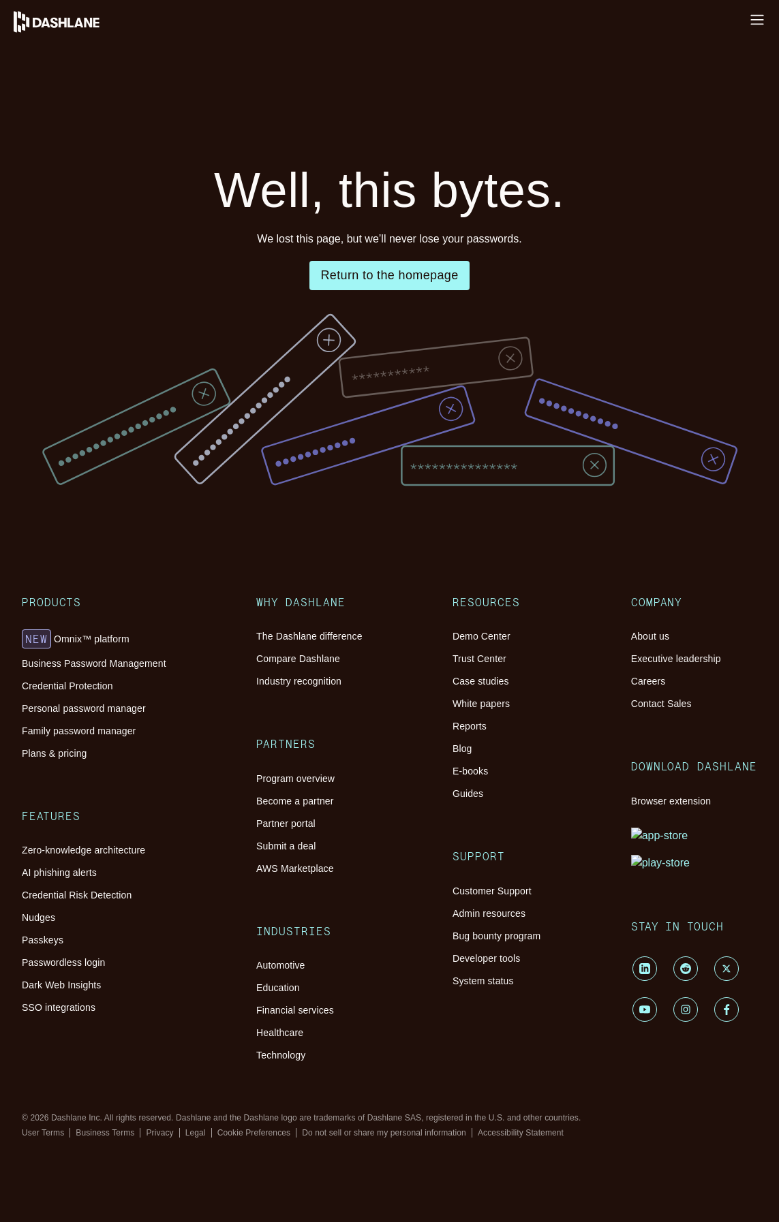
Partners (82, 705)
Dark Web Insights (127, 609)
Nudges (104, 572)
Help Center (32, 36)
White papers (116, 939)
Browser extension (128, 1192)
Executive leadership (133, 1128)
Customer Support (127, 1027)
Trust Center (114, 914)
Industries (85, 794)
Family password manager (144, 484)
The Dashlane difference (140, 661)
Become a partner (125, 737)
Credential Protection (133, 459)
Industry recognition (131, 685)
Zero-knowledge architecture (150, 536)
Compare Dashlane (128, 673)
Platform (55, 99)
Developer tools (122, 1064)
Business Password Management (158, 447)
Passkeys (107, 585)
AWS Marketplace (127, 774)
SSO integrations (124, 621)
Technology (112, 862)
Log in (19, 11)
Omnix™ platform (140, 435)
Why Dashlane (67, 85)
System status (117, 1076)
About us (107, 1116)
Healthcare (110, 850)
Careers (104, 1140)
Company (84, 1096)
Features (83, 516)
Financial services (126, 838)
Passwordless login (128, 597)
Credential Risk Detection (143, 560)
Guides (102, 988)
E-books (105, 976)
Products (83, 415)
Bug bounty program (132, 1052)
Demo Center (116, 902)
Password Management (86, 113)
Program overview (127, 725)
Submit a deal (117, 762)
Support (81, 1008)
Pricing (48, 153)
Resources (60, 128)
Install (19, 23)
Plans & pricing (121, 496)
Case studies (114, 927)
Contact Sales (117, 1153)
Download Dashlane (106, 1173)
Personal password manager (148, 471)
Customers (56, 140)
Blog (97, 963)
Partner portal (117, 749)
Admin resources (124, 1040)
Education (109, 826)
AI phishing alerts (126, 548)
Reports (104, 951)
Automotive (113, 813)
